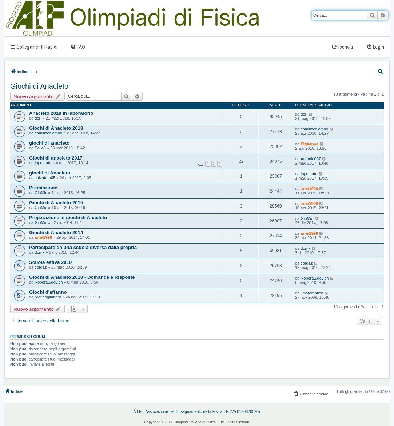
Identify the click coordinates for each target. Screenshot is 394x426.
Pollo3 (40, 148)
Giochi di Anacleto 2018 (56, 128)
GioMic (41, 192)
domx (39, 252)
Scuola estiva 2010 (50, 262)
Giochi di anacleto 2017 (56, 158)
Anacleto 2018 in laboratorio (61, 113)
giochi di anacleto (49, 143)
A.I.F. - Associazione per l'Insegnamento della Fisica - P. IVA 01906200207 (197, 411)
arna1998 (309, 188)
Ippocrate (43, 163)
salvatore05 (45, 178)
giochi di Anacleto (49, 173)
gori (38, 118)
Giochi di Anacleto (39, 86)
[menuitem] (77, 46)
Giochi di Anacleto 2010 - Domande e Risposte (82, 277)
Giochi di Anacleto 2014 (56, 232)
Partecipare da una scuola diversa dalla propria (83, 247)
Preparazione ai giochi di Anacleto (68, 217)
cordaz (41, 267)
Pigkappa (309, 144)
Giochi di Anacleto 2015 (56, 202)
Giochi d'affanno (48, 292)
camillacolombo (48, 133)
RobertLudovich (49, 282)
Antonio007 (311, 159)
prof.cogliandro (48, 297)
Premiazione (43, 187)
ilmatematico (312, 293)
